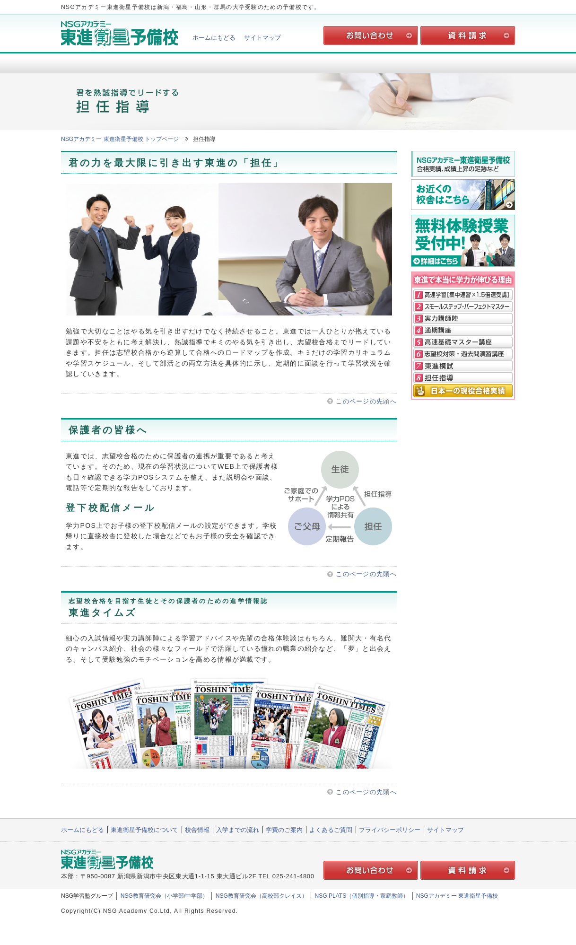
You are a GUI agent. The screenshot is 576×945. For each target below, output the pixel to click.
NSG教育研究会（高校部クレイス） (261, 895)
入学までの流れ (288, 62)
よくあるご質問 (469, 62)
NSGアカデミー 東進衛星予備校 (457, 895)
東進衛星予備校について (106, 62)
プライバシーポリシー (389, 829)
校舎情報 (197, 62)
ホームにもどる (214, 37)
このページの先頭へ (366, 401)
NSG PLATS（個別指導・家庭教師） (361, 895)
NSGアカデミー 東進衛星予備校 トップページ (120, 139)
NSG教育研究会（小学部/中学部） (165, 895)
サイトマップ (262, 37)
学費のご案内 (378, 62)
